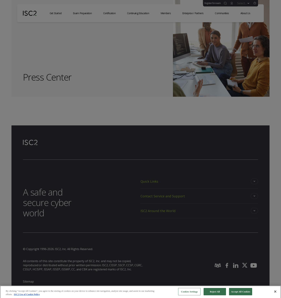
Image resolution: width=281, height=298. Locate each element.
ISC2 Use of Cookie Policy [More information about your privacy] (27, 295)
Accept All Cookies (240, 293)
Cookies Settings (189, 293)
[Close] (275, 293)
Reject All (215, 293)
